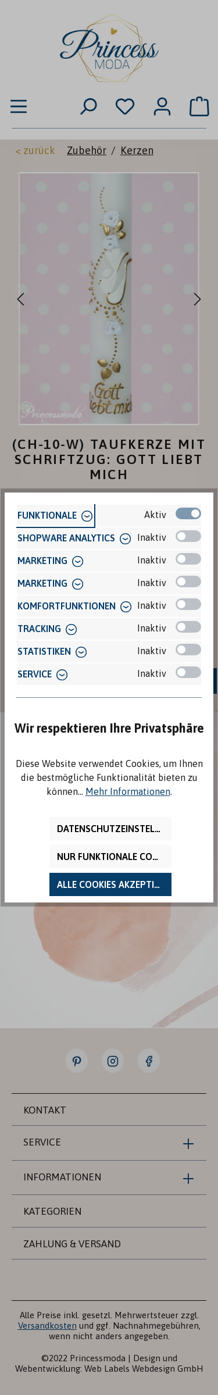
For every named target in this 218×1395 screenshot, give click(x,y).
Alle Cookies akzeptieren (114, 884)
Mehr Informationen (127, 791)
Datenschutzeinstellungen (114, 828)
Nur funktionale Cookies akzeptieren (114, 856)
